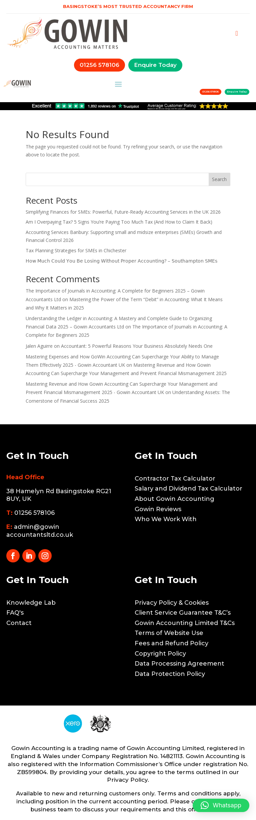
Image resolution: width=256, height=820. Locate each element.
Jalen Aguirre (39, 346)
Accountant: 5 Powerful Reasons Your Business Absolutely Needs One (137, 346)
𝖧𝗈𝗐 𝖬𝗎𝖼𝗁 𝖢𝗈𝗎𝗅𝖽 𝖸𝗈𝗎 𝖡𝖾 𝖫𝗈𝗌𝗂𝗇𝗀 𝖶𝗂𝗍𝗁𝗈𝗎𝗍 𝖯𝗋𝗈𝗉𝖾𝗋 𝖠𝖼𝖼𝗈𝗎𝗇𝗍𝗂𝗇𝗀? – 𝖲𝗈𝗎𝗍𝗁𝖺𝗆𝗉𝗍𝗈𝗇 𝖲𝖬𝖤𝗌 (121, 261)
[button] (221, 805)
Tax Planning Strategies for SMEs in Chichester (76, 250)
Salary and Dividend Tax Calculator (188, 488)
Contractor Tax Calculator (175, 478)
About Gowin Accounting (174, 499)
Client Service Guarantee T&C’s (183, 612)
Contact (19, 623)
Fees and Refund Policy (171, 643)
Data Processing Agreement (179, 663)
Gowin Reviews (158, 509)
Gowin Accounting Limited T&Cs (185, 623)
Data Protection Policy (170, 674)
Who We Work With (166, 519)
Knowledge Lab (31, 602)
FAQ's (15, 612)
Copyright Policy (160, 653)
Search (219, 179)
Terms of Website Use (169, 633)
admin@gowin (36, 526)
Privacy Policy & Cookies (172, 602)
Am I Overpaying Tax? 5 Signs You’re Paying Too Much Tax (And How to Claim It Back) (119, 222)
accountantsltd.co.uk (39, 534)
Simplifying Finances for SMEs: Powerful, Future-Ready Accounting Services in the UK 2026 (123, 212)
